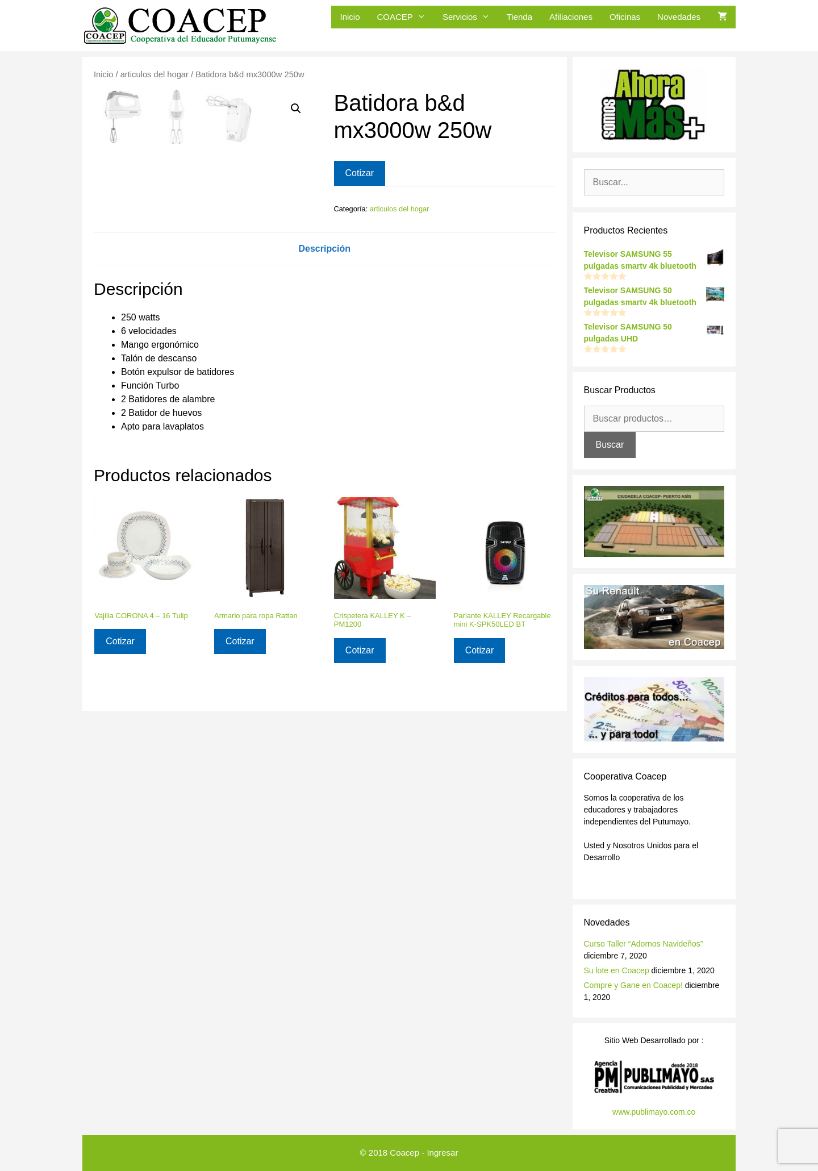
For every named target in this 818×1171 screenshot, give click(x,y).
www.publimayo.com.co (653, 1111)
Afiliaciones (570, 17)
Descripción (324, 400)
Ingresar (442, 1152)
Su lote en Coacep (616, 970)
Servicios (470, 17)
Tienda (519, 17)
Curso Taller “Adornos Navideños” (643, 943)
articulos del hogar (154, 74)
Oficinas (625, 17)
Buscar (610, 444)
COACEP (405, 17)
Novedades (678, 17)
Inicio (350, 17)
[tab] (324, 400)
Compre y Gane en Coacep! (633, 985)
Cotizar (359, 173)
